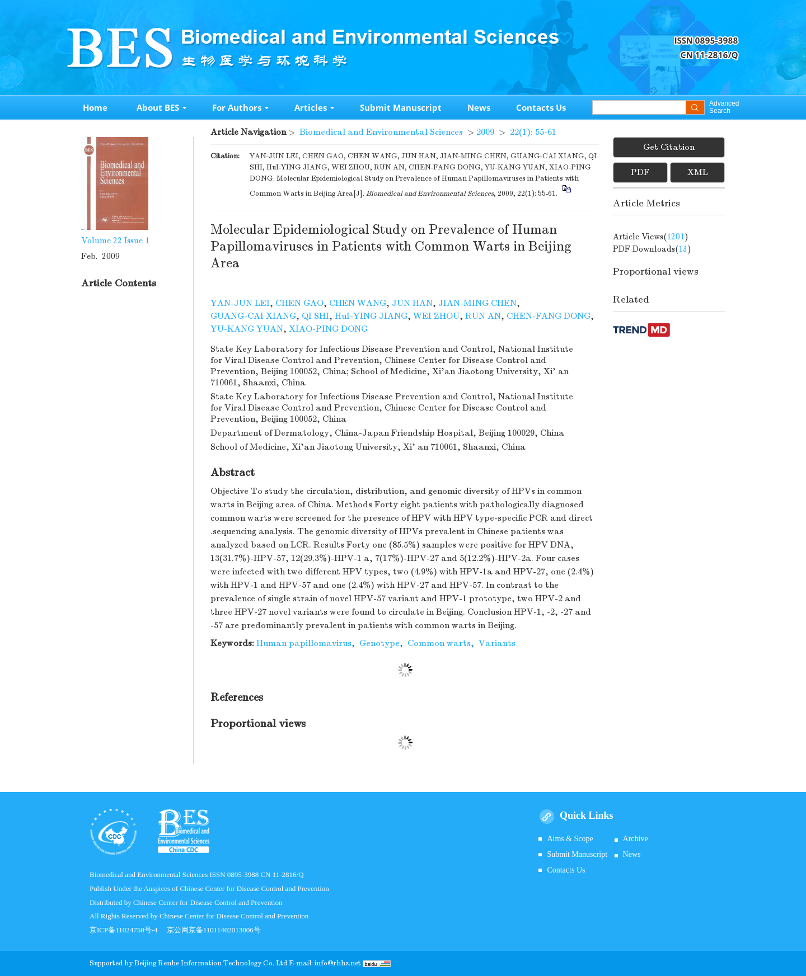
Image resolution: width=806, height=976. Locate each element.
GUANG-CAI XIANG (253, 316)
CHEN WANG (357, 303)
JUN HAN (412, 303)
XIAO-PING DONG (328, 329)
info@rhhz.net (338, 963)
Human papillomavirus (304, 643)
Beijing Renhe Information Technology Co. (205, 963)
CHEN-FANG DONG (549, 316)
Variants (497, 643)
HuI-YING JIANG (371, 316)
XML (697, 172)
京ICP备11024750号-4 (128, 930)
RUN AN (483, 316)
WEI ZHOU (436, 316)
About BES (161, 107)
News (478, 107)
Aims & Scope (570, 838)
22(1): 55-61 (533, 132)
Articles (314, 107)
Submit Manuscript (401, 107)
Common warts (439, 643)
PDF (640, 172)
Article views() (650, 237)
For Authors (240, 107)
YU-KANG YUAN (246, 329)
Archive (635, 838)
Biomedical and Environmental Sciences (381, 132)
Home (95, 107)
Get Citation (669, 147)
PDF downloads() (652, 249)
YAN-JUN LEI (240, 303)
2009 (485, 132)
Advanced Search (724, 107)
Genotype (379, 643)
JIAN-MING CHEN (477, 303)
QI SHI (315, 316)
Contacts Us (541, 107)
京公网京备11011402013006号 (214, 930)
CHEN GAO (299, 303)
